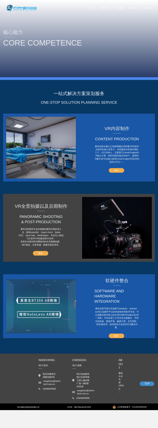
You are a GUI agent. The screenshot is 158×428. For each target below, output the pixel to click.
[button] (116, 170)
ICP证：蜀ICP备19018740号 (79, 407)
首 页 (92, 8)
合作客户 (133, 8)
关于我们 (105, 8)
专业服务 (119, 8)
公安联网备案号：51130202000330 (131, 407)
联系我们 (148, 8)
